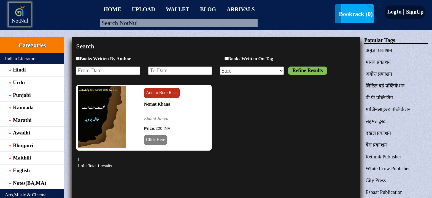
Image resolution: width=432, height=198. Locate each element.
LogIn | (395, 12)
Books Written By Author (105, 58)
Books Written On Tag (250, 58)
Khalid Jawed (156, 118)
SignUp (414, 12)
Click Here (155, 139)
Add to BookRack (162, 92)
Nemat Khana (157, 104)
